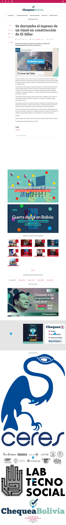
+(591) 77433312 (33, 519)
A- (8, 42)
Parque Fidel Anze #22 (33, 516)
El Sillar (18, 130)
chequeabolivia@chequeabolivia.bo (33, 518)
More (32, 270)
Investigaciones (34, 15)
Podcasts (44, 15)
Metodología (53, 15)
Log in (17, 135)
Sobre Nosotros (33, 19)
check (10, 25)
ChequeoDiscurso (22, 15)
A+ (12, 42)
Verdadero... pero (39, 39)
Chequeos (11, 15)
